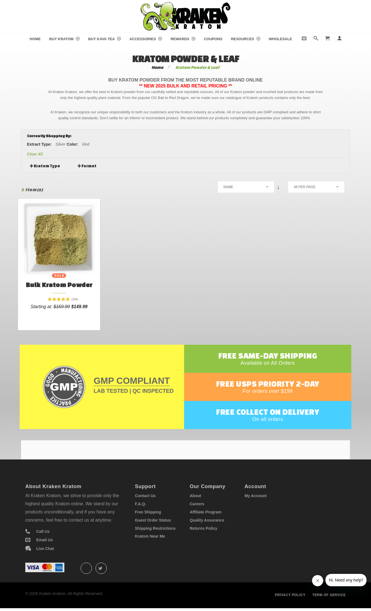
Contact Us (145, 496)
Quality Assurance (207, 520)
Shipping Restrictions (155, 528)
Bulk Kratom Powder (59, 284)
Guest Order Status (153, 520)
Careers (197, 504)
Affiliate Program (205, 512)
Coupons (213, 39)
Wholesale (280, 39)
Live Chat (45, 548)
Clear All (35, 154)
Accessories (145, 39)
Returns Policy (203, 528)
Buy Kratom (64, 39)
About (195, 496)
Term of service (329, 595)
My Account (256, 496)
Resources (245, 39)
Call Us (42, 531)
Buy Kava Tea (104, 39)
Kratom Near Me (150, 536)
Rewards (183, 39)
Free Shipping (148, 512)
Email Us (44, 540)
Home (35, 39)
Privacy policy (290, 595)
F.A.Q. (140, 504)
